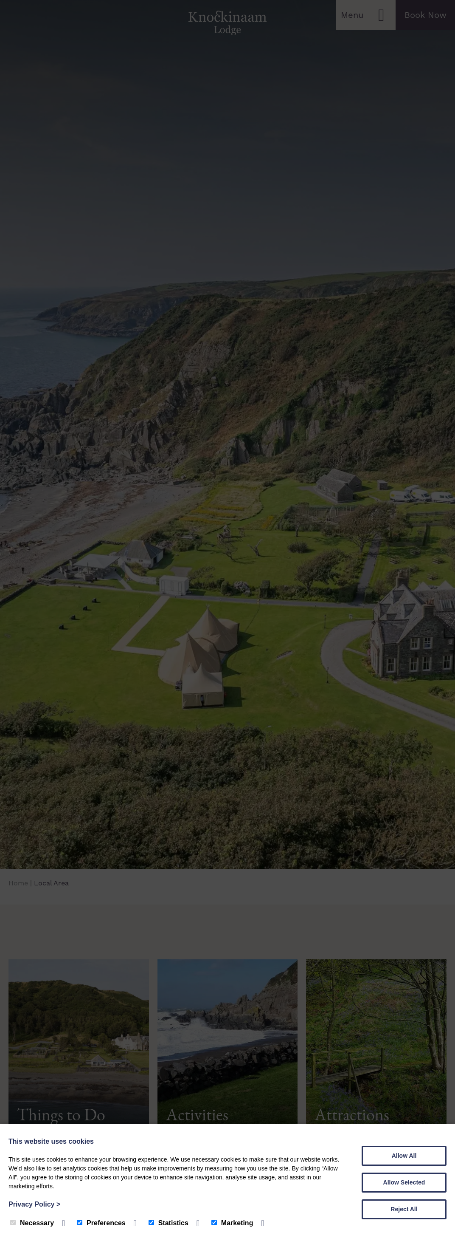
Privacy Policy (34, 1204)
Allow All (404, 1155)
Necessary (32, 1223)
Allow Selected (404, 1182)
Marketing (232, 1223)
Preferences (101, 1223)
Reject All (403, 1209)
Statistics (168, 1223)
